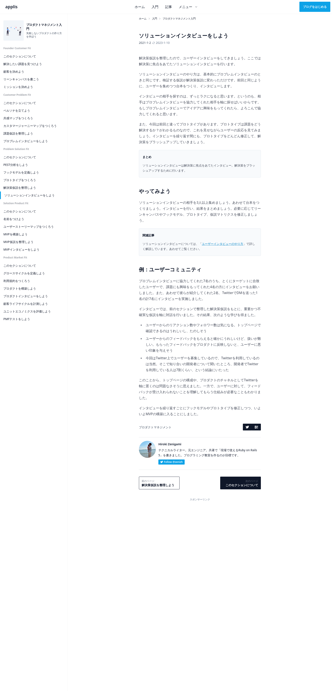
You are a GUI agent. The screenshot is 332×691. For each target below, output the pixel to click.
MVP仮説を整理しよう (18, 242)
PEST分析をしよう (15, 165)
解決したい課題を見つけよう (22, 64)
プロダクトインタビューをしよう (25, 296)
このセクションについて (19, 56)
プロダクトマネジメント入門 (179, 18)
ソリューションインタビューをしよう (29, 195)
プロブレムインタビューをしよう (25, 141)
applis (11, 7)
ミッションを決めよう (18, 87)
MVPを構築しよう (15, 234)
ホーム (140, 6)
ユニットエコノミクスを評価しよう (27, 311)
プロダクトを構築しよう (19, 288)
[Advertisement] (200, 532)
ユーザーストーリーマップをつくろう (28, 227)
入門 (155, 6)
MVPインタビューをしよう (21, 249)
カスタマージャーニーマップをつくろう (30, 126)
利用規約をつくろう (16, 281)
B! (256, 427)
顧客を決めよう (13, 71)
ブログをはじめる (315, 7)
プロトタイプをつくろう (19, 180)
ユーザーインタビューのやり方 (222, 244)
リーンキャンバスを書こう (21, 79)
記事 (168, 6)
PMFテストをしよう (16, 319)
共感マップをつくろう (18, 118)
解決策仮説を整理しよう (19, 188)
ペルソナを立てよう (16, 110)
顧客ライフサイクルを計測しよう (25, 304)
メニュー (188, 6)
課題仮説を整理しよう (18, 133)
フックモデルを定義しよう (21, 172)
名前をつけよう (13, 219)
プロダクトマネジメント (155, 427)
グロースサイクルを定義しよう (24, 273)
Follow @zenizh (171, 462)
